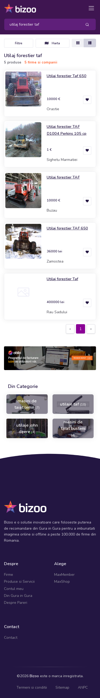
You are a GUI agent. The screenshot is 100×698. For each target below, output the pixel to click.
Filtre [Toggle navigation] (18, 43)
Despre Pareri (15, 602)
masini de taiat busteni (73, 428)
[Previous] (70, 329)
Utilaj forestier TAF (63, 177)
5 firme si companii (41, 62)
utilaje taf (73, 404)
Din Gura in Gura (18, 595)
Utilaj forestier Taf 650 (66, 75)
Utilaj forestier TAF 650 (67, 228)
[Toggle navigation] (91, 8)
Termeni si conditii (32, 687)
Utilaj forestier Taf (62, 278)
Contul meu (13, 588)
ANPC (83, 687)
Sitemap (62, 687)
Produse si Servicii (19, 581)
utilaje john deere (27, 428)
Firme (8, 574)
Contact (10, 637)
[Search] (41, 24)
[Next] (91, 329)
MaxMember (64, 574)
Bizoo (34, 676)
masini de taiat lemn (26, 404)
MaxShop (62, 581)
